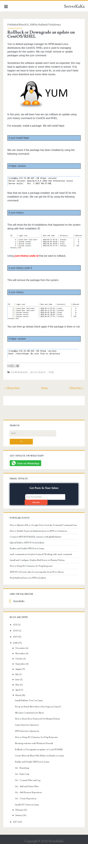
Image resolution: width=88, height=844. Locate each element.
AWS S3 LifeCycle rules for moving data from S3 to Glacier (37, 572)
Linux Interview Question (27, 725)
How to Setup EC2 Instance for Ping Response (31, 566)
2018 (15, 643)
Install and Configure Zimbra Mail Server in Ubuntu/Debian (37, 560)
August (18, 669)
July (17, 674)
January (18, 815)
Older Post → (76, 387)
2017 (15, 822)
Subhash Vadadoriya (49, 24)
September (20, 664)
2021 (15, 624)
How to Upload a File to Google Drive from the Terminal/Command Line (43, 525)
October (19, 658)
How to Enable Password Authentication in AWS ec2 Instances (38, 531)
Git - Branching (22, 768)
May (17, 684)
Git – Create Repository (25, 798)
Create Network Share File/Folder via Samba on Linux (39, 755)
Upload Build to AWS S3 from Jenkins (27, 542)
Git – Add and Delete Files (27, 786)
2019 (15, 637)
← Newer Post (12, 387)
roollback (38, 372)
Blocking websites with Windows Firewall (34, 743)
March (18, 695)
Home (44, 387)
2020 (15, 630)
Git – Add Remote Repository (28, 792)
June (17, 679)
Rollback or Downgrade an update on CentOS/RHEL (41, 34)
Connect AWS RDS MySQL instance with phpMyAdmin (35, 537)
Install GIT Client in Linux (27, 804)
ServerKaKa (74, 6)
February (19, 810)
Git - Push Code (22, 774)
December (20, 648)
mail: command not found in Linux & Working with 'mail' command (41, 554)
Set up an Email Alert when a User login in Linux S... (38, 706)
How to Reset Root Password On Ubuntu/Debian (37, 719)
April (17, 690)
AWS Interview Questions (27, 731)
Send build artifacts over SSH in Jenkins (28, 578)
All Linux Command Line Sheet (29, 713)
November (20, 653)
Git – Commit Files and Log (27, 780)
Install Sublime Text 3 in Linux (29, 700)
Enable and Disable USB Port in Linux (27, 548)
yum (51, 372)
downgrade (19, 372)
